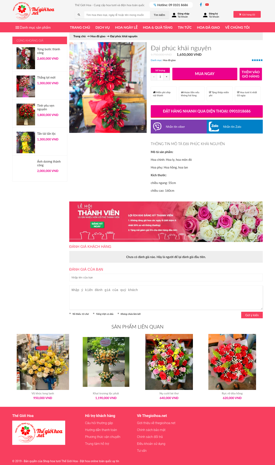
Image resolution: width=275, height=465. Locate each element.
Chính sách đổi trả (150, 437)
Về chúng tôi (237, 27)
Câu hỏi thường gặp (99, 423)
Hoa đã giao (208, 27)
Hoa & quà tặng (157, 27)
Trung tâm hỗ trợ (97, 444)
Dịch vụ (102, 27)
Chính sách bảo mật (151, 430)
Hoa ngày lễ (126, 27)
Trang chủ (80, 27)
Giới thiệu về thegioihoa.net (156, 423)
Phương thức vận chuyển (102, 437)
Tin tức (185, 27)
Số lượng (160, 70)
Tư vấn (141, 451)
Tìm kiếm (159, 14)
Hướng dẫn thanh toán (101, 430)
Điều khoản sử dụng (151, 444)
